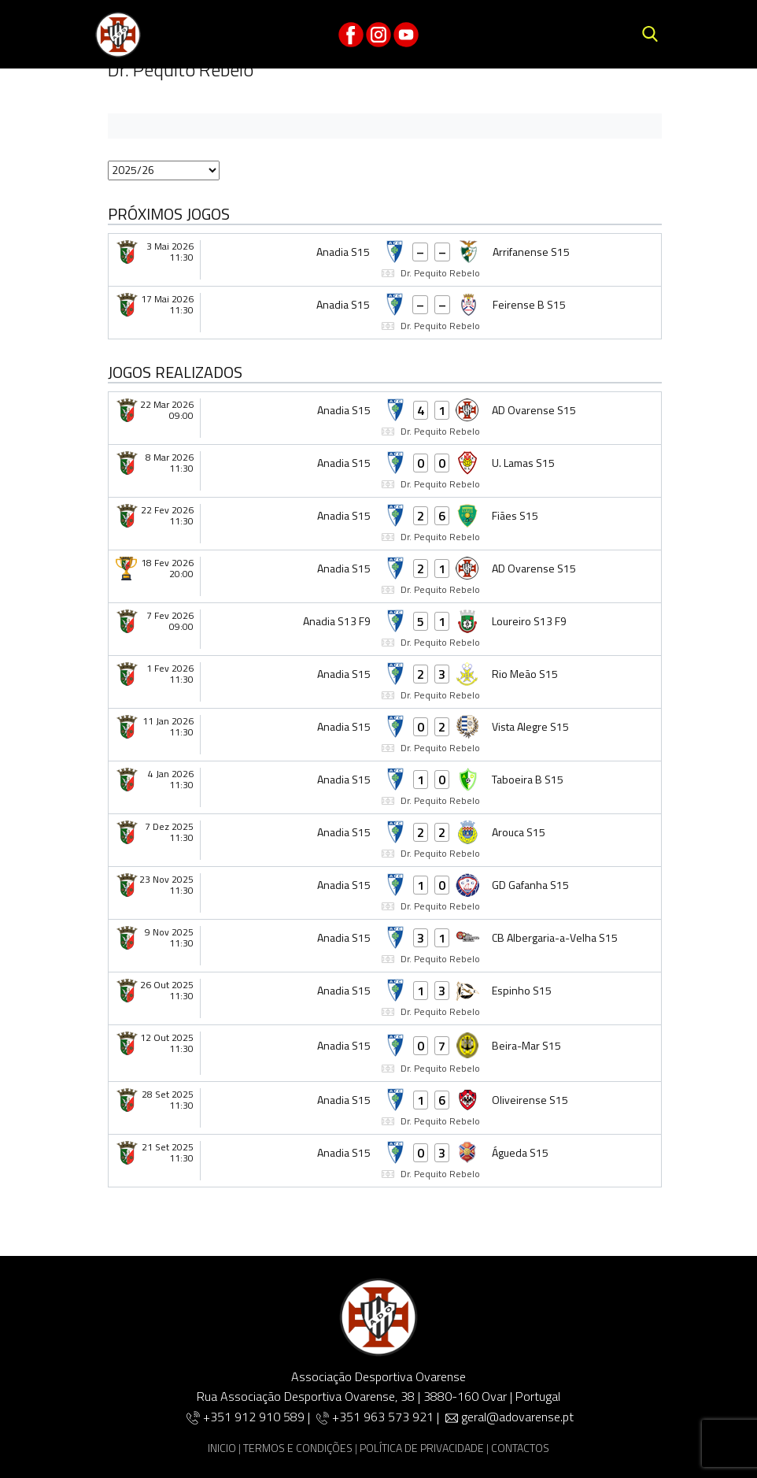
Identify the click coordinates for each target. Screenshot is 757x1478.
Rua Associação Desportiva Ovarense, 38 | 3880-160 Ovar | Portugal (378, 1396)
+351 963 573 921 (383, 1416)
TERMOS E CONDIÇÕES (298, 1447)
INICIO (222, 1447)
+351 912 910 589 (255, 1416)
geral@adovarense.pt (517, 1416)
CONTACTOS (520, 1447)
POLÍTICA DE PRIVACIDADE (422, 1447)
